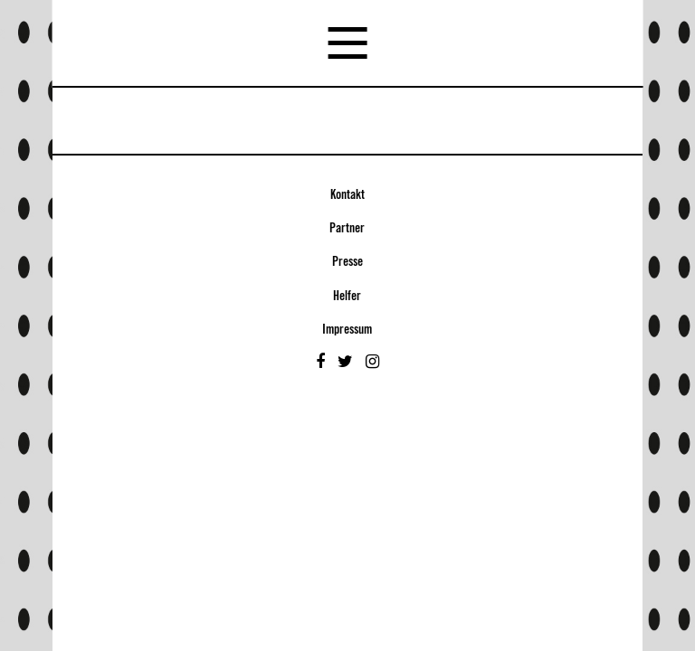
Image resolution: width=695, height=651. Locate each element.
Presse (347, 262)
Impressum (347, 330)
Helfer (347, 296)
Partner (347, 228)
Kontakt (347, 195)
